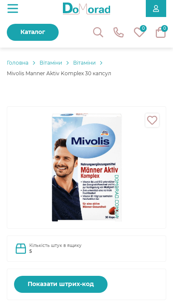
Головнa (17, 63)
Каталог (32, 32)
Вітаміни (51, 63)
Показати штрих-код (61, 284)
